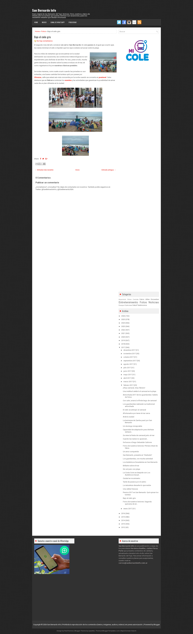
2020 (123, 337)
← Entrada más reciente (44, 170)
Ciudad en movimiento (131, 478)
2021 (123, 333)
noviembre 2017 (129, 354)
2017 (123, 347)
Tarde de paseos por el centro (134, 482)
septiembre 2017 (129, 361)
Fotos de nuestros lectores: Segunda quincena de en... (137, 503)
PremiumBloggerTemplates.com (108, 631)
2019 (123, 340)
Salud (135, 305)
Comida (135, 299)
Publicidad (73, 22)
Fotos (43, 31)
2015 (123, 517)
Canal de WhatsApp (58, 22)
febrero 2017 (128, 385)
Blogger (157, 625)
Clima (129, 299)
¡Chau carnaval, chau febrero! (134, 388)
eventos (68, 80)
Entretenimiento (128, 302)
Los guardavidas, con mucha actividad (138, 459)
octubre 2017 (128, 357)
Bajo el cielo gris (42, 36)
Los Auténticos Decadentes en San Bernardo (140, 462)
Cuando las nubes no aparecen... (135, 439)
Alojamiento (122, 299)
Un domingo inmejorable (132, 426)
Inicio (77, 170)
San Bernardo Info (44, 10)
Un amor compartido (131, 452)
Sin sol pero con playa (131, 469)
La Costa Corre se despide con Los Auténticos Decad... (136, 474)
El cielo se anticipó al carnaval (134, 410)
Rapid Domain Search (128, 631)
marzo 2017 (128, 382)
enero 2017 (127, 509)
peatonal (102, 77)
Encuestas (155, 299)
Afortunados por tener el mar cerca (136, 413)
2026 (123, 316)
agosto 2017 (128, 364)
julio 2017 (127, 368)
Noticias (154, 302)
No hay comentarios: (45, 41)
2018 (123, 344)
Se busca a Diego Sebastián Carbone (137, 442)
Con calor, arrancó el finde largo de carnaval (140, 401)
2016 (123, 513)
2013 (123, 524)
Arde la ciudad (128, 417)
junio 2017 (127, 371)
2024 (123, 323)
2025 (123, 319)
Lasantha (91, 631)
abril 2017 (127, 378)
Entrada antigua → (109, 170)
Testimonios (142, 305)
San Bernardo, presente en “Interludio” (137, 455)
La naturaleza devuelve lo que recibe (137, 485)
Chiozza (37, 77)
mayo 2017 (127, 375)
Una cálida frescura (130, 489)
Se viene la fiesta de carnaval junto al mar (138, 435)
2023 (123, 326)
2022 (123, 330)
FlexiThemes (68, 631)
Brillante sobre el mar (131, 466)
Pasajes (121, 305)
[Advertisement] (75, 266)
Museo (44, 22)
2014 (123, 520)
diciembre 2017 (129, 350)
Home (36, 22)
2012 (123, 527)
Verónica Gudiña (138, 548)
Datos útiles (145, 299)
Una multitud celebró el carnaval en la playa (139, 391)
